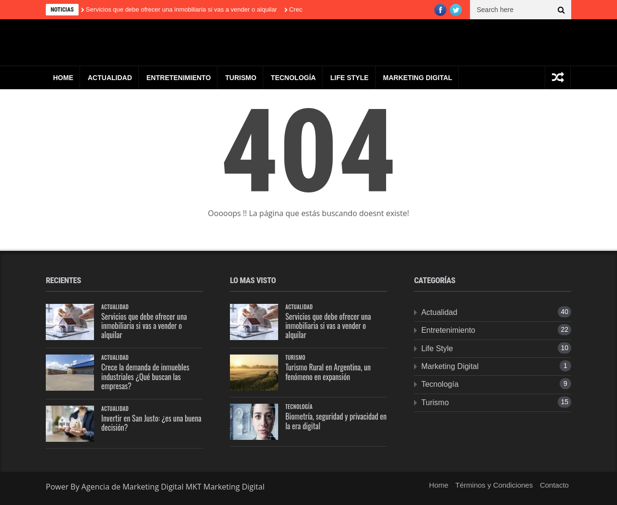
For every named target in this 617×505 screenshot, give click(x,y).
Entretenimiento (179, 78)
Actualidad (110, 78)
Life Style (349, 78)
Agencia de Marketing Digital (133, 486)
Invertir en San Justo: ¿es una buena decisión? (151, 422)
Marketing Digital (418, 78)
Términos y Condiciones (494, 485)
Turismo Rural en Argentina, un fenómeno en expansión (328, 371)
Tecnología (293, 78)
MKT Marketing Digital (225, 486)
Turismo (240, 78)
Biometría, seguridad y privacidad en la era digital (336, 420)
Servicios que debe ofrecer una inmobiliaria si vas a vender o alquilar (181, 9)
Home (63, 78)
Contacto (554, 485)
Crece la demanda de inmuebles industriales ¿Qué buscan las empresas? (145, 376)
